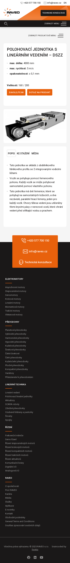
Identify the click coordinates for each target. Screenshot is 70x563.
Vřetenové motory (13, 314)
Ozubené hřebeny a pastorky (19, 412)
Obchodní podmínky (15, 517)
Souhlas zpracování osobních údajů (22, 525)
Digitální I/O (11, 466)
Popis (11, 153)
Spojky (8, 420)
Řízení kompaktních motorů (18, 451)
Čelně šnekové (12, 353)
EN (65, 3)
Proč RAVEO (11, 490)
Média (35, 153)
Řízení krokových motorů (17, 447)
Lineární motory (12, 303)
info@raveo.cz (54, 3)
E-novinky (10, 509)
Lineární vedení (12, 392)
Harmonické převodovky (17, 338)
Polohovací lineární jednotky (18, 396)
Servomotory (11, 295)
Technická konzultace (53, 13)
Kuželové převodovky (15, 345)
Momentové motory (14, 307)
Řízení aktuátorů (13, 459)
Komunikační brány (14, 463)
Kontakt (9, 513)
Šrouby (8, 416)
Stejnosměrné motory (15, 291)
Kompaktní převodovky (16, 369)
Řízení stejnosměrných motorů (20, 443)
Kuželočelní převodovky (16, 361)
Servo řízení (11, 439)
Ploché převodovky (14, 365)
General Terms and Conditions (19, 521)
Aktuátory (10, 400)
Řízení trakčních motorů (16, 455)
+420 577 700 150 (32, 3)
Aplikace (9, 506)
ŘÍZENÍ (8, 427)
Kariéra (8, 494)
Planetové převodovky (16, 330)
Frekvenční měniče (14, 435)
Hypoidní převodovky (15, 342)
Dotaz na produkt (39, 92)
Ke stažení (23, 153)
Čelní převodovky (13, 357)
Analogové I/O (12, 470)
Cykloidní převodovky (15, 334)
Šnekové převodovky (15, 349)
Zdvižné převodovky (15, 408)
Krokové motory (13, 299)
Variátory (9, 373)
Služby (8, 501)
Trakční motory (12, 310)
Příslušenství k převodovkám (19, 377)
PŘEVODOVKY (12, 322)
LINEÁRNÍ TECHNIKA (15, 384)
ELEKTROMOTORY (14, 279)
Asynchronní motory (15, 287)
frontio (35, 549)
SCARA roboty (12, 404)
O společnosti (12, 486)
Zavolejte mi (16, 92)
